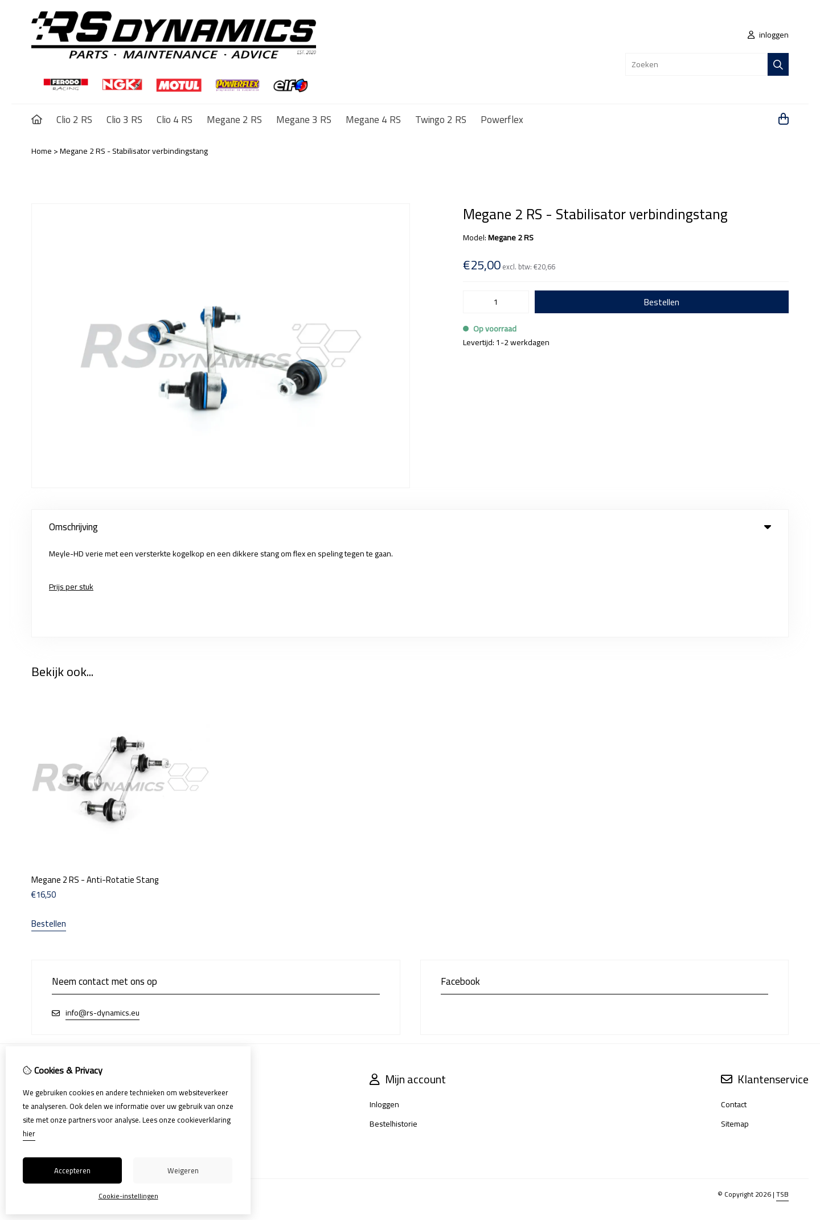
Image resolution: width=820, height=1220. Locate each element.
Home (41, 151)
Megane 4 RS (373, 119)
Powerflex (502, 119)
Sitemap (735, 1031)
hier (29, 1133)
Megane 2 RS (234, 119)
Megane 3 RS (303, 119)
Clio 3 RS (124, 119)
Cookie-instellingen (128, 1195)
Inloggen (384, 1012)
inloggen (768, 34)
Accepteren (72, 1170)
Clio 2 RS (74, 119)
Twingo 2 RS (440, 119)
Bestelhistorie (393, 1031)
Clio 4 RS (174, 119)
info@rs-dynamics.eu (102, 921)
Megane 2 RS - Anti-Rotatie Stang (95, 787)
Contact (734, 1012)
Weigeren (183, 1170)
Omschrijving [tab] (410, 526)
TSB (782, 1101)
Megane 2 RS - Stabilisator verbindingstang (134, 151)
